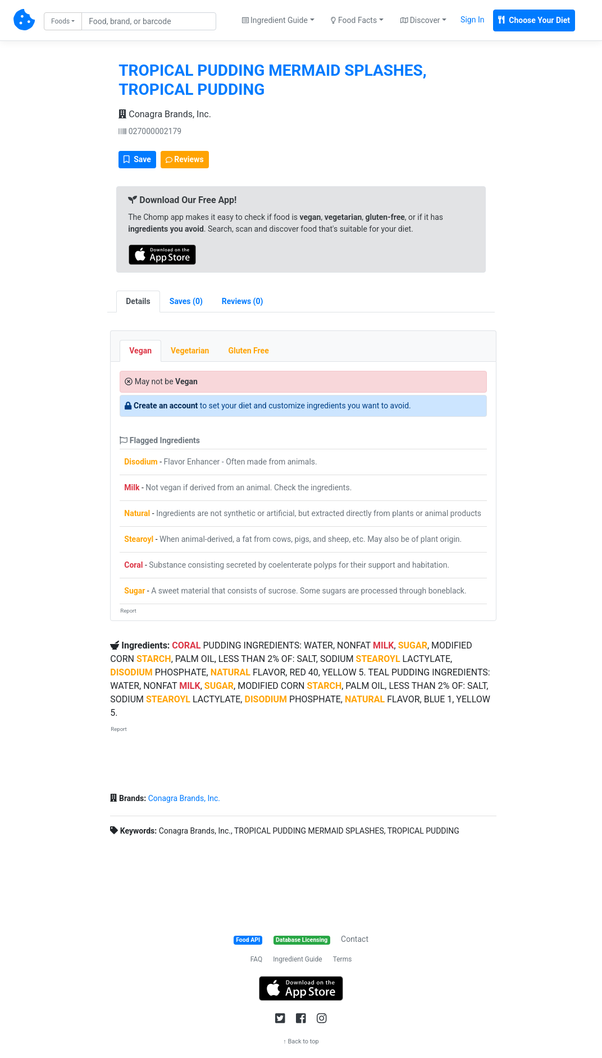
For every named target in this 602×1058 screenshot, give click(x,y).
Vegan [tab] (140, 350)
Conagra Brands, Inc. (164, 114)
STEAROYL (378, 659)
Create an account (166, 405)
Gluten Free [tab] (248, 350)
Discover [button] (420, 20)
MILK (383, 645)
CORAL (186, 645)
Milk (131, 487)
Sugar (134, 590)
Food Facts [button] (354, 20)
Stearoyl (138, 539)
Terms (342, 959)
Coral (133, 564)
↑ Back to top (301, 1041)
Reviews (185, 159)
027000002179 (149, 131)
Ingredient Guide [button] (275, 20)
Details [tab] (138, 301)
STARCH (153, 659)
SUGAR (412, 645)
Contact (354, 939)
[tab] (186, 301)
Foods (60, 21)
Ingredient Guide (297, 959)
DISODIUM (131, 672)
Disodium (140, 461)
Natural (137, 513)
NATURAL (230, 672)
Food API (248, 940)
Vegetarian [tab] (190, 350)
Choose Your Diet (534, 20)
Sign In (472, 19)
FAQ (256, 959)
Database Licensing (301, 940)
